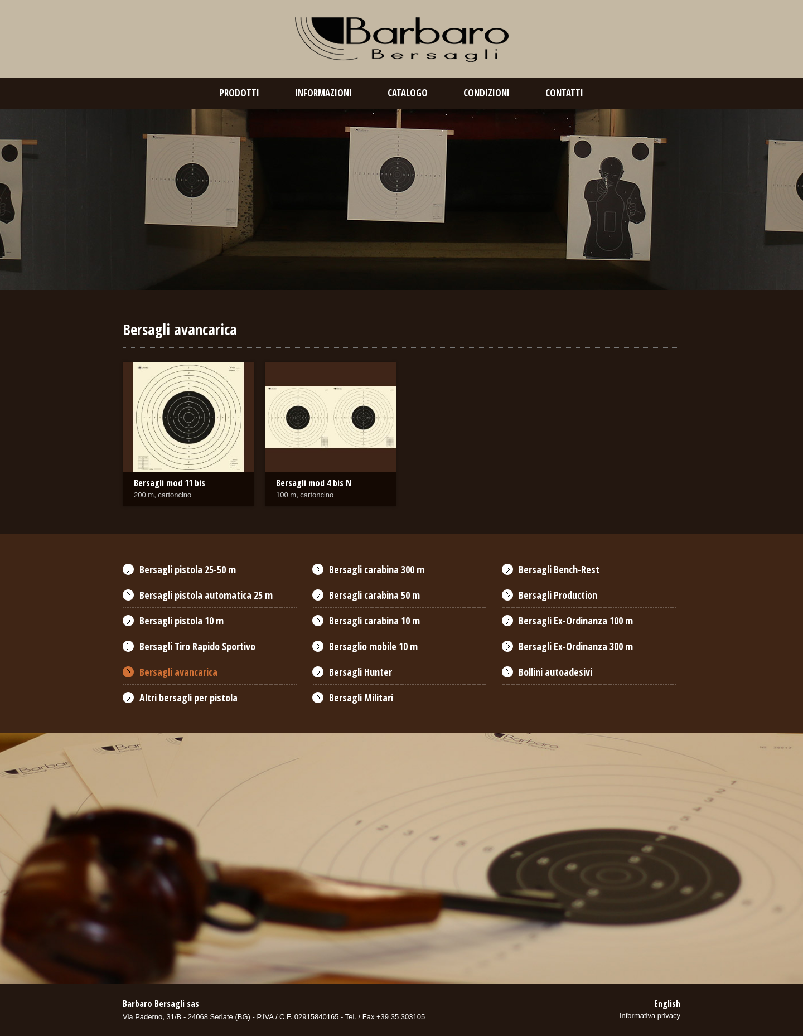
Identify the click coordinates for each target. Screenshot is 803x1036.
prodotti (239, 92)
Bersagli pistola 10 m (181, 620)
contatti (564, 92)
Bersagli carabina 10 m (374, 620)
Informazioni (323, 92)
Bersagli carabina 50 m (374, 595)
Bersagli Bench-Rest (559, 569)
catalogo (408, 92)
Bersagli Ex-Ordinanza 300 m (576, 646)
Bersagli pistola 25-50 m (187, 569)
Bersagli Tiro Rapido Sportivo (197, 646)
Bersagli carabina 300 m (376, 569)
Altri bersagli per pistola (188, 697)
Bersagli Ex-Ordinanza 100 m (576, 620)
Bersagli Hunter (360, 672)
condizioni (486, 92)
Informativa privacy (650, 1015)
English (667, 1004)
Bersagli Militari (361, 697)
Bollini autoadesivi (555, 672)
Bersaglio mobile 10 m (373, 646)
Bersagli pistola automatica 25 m (206, 595)
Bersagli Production (558, 595)
